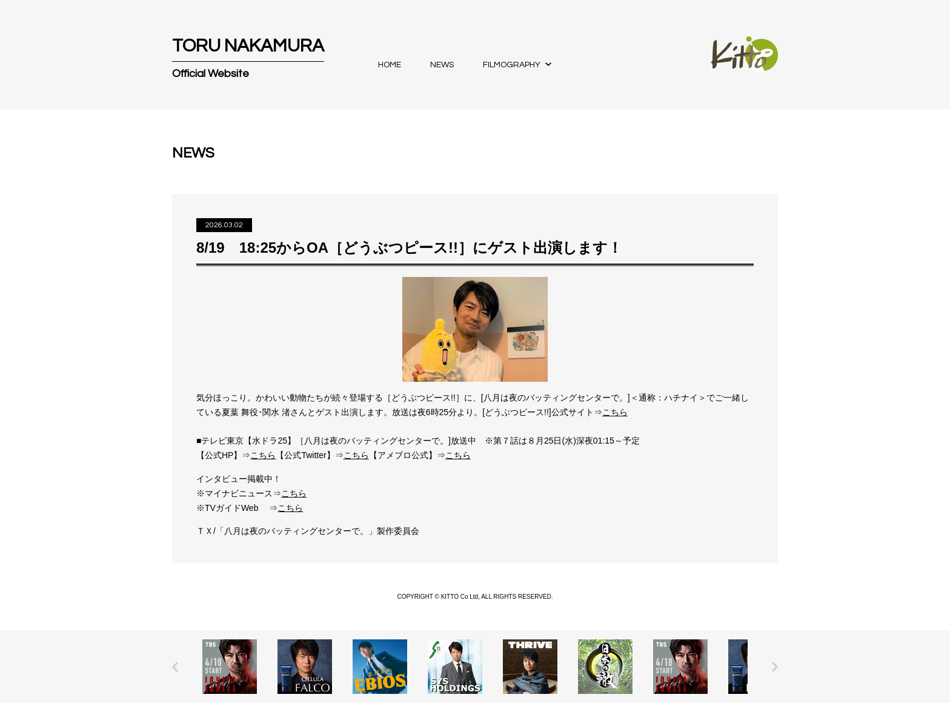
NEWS (442, 65)
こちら (615, 412)
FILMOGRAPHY (511, 65)
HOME (389, 65)
